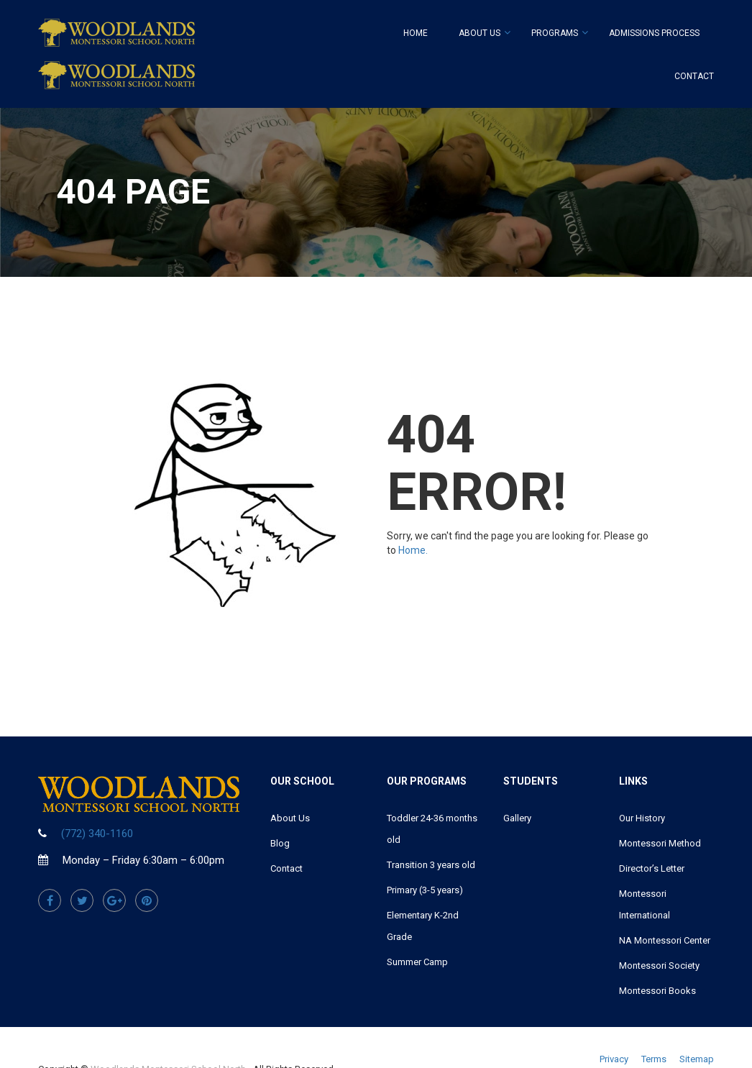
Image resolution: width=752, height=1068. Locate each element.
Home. (413, 550)
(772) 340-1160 (97, 833)
